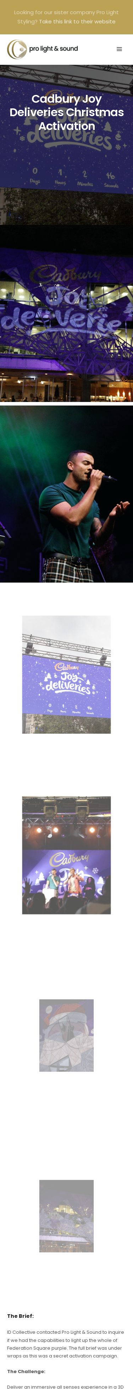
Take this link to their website (77, 21)
